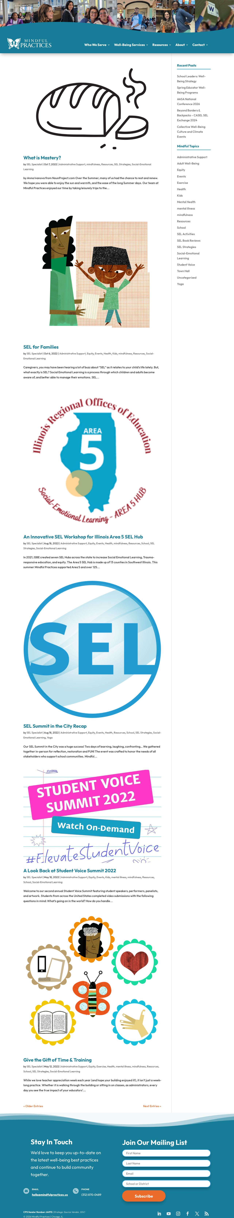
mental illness (118, 877)
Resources (160, 45)
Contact (198, 45)
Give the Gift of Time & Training (57, 1060)
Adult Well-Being (188, 163)
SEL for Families (41, 347)
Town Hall (183, 271)
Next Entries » (152, 1106)
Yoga (50, 737)
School (145, 543)
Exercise (101, 1066)
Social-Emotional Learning (51, 548)
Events (98, 353)
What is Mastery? (42, 158)
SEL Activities (186, 234)
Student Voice (186, 264)
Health (107, 353)
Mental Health (186, 202)
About (180, 45)
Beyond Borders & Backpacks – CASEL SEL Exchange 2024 (192, 115)
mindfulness (93, 164)
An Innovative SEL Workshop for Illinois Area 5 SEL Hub (83, 537)
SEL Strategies (122, 164)
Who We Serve (95, 45)
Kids (114, 353)
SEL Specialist (34, 164)
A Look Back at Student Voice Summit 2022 (69, 871)
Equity (90, 353)
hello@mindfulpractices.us (50, 1194)
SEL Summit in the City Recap (55, 726)
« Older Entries (33, 1106)
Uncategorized (186, 277)
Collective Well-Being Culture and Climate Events (191, 131)
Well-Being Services (129, 45)
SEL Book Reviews (188, 240)
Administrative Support (72, 164)
